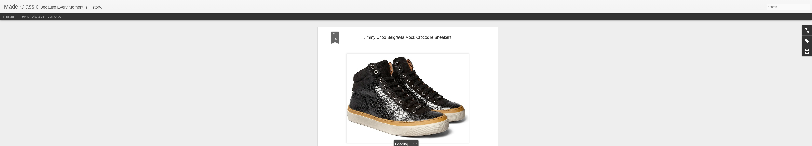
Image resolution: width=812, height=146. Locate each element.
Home (25, 16)
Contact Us (54, 16)
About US (38, 16)
